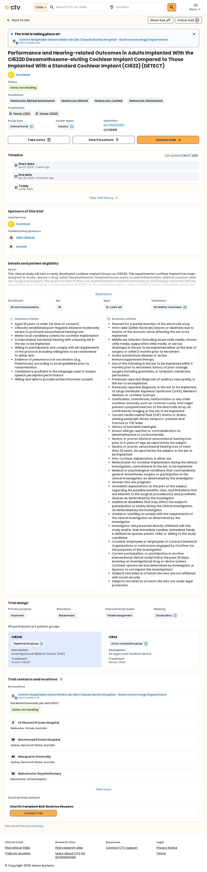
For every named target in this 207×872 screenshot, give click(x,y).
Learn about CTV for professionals (70, 855)
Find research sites (69, 848)
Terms (161, 853)
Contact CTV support (122, 848)
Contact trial (168, 140)
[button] (32, 100)
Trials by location (17, 853)
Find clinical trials (17, 848)
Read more (103, 294)
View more (103, 789)
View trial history (103, 198)
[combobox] (80, 7)
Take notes (39, 140)
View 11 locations (104, 140)
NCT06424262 (114, 125)
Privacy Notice (166, 848)
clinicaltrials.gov (34, 826)
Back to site (18, 20)
